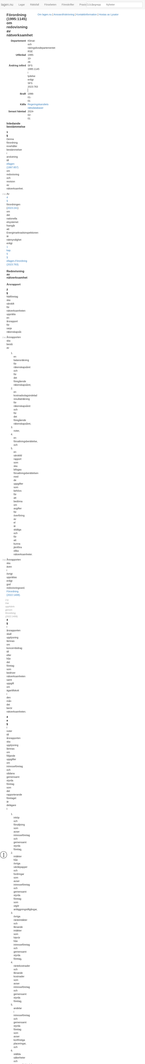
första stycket (14, 516)
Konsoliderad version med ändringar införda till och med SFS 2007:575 (51, 867)
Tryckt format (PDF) (23, 768)
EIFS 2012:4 (94, 658)
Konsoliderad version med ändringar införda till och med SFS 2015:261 (51, 935)
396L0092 (31, 826)
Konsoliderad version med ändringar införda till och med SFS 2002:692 (51, 844)
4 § (11, 64)
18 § (9, 703)
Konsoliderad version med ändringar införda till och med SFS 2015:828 (51, 957)
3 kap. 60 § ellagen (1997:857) (23, 541)
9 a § (9, 395)
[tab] (115, 644)
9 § (8, 343)
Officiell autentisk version (26, 999)
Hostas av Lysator (103, 1062)
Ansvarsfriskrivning (58, 1062)
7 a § (9, 297)
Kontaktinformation (81, 1062)
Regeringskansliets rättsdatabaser (46, 42)
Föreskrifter (68, 4)
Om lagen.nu (39, 1062)
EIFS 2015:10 (95, 649)
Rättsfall (34, 4)
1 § (8, 56)
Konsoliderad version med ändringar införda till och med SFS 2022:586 (51, 1003)
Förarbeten (50, 4)
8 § (8, 313)
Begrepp (96, 4)
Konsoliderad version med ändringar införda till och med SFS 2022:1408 (51, 1025)
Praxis (82, 4)
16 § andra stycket (55, 688)
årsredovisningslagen (53, 613)
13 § (9, 490)
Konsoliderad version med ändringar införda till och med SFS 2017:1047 (51, 980)
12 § (9, 448)
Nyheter (110, 4)
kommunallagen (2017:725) (21, 616)
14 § (9, 525)
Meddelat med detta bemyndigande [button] (106, 644)
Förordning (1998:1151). (33, 707)
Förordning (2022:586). (49, 409)
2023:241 (35, 64)
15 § (35, 532)
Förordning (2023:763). (27, 71)
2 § (8, 90)
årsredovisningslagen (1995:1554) (43, 229)
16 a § (10, 591)
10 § (9, 414)
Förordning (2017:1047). (20, 632)
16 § (9, 570)
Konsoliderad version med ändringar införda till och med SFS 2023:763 (51, 1048)
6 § (8, 248)
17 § (9, 644)
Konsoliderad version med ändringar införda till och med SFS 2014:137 (51, 912)
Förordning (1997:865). (39, 292)
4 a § (9, 166)
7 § (8, 271)
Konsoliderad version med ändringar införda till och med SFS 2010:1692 (51, 889)
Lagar (21, 4)
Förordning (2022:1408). (20, 145)
